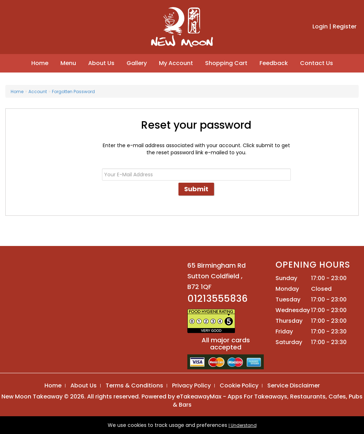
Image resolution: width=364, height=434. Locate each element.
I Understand (243, 425)
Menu (68, 63)
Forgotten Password (73, 92)
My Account (176, 63)
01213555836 (217, 298)
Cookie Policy (239, 385)
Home (39, 63)
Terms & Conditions (134, 385)
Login (320, 26)
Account (37, 92)
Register (345, 26)
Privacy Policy (191, 385)
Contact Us (316, 63)
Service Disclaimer (293, 385)
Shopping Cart (226, 63)
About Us (101, 63)
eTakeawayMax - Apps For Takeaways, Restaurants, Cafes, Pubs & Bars (268, 400)
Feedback (273, 63)
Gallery (137, 63)
